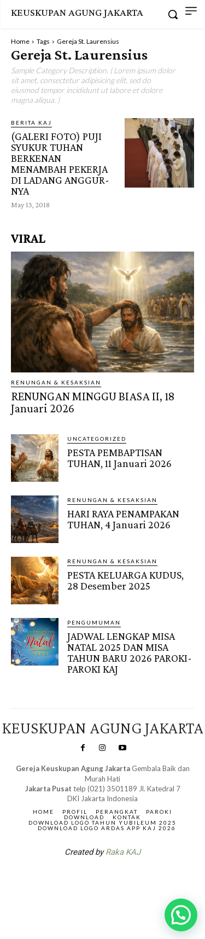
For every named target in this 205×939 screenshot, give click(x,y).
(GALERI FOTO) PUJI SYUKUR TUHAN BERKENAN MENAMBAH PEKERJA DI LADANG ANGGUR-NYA (60, 163)
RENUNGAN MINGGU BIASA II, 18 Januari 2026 (92, 402)
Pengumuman (94, 622)
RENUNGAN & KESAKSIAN (56, 382)
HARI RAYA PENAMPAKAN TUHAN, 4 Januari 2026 (123, 519)
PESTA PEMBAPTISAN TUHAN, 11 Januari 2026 (119, 457)
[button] (181, 915)
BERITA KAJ (31, 122)
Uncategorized (96, 438)
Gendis (135, 880)
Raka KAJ (123, 852)
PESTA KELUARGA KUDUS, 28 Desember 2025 (125, 580)
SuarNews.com (85, 880)
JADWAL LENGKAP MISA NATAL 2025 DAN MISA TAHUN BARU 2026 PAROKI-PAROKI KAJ (129, 652)
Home (20, 41)
